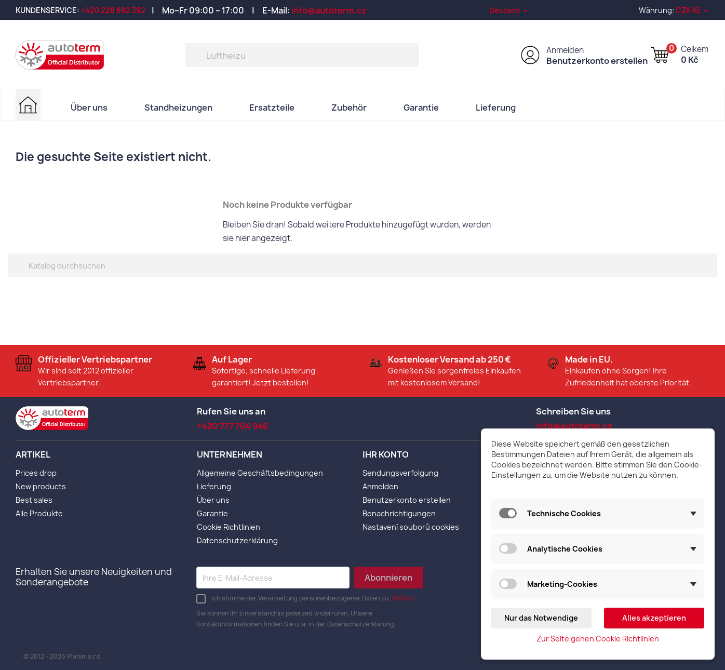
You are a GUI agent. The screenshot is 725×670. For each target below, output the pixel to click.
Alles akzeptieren (654, 618)
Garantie (421, 107)
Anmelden (565, 50)
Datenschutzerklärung (237, 540)
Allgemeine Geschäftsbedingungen (260, 473)
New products (41, 486)
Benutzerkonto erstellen (597, 60)
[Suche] (302, 55)
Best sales (34, 500)
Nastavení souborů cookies (410, 527)
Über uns (89, 107)
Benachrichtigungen (399, 513)
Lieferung (496, 107)
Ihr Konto (385, 454)
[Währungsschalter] (692, 10)
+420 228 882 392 (113, 10)
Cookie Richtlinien (228, 527)
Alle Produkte (39, 513)
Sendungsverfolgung (400, 473)
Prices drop (36, 473)
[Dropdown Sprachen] (509, 10)
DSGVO (402, 598)
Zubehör (349, 107)
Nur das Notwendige (541, 618)
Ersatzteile (271, 107)
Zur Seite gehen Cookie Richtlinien (597, 639)
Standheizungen (178, 107)
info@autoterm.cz (329, 10)
